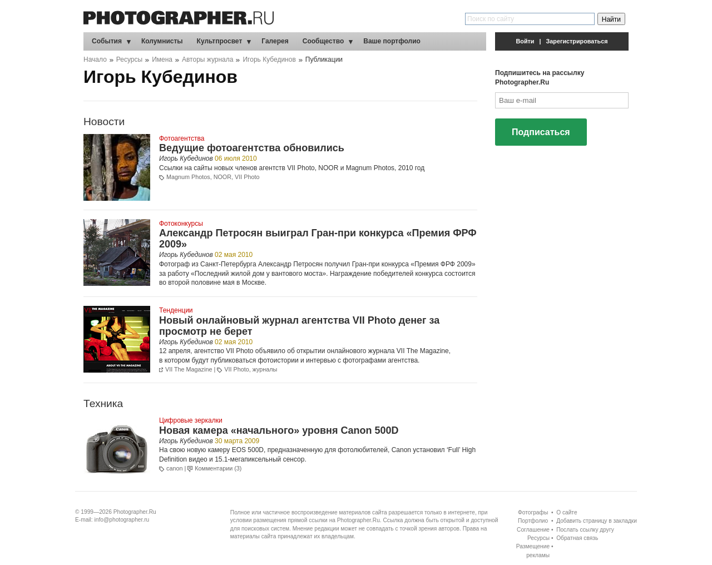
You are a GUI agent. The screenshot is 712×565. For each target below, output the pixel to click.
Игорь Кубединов (269, 59)
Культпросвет (220, 41)
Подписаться (541, 132)
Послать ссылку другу (585, 530)
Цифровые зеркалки (190, 420)
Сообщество (323, 41)
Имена (162, 59)
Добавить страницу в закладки (596, 521)
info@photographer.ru (122, 520)
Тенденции (176, 310)
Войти (525, 41)
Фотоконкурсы (181, 223)
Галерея (274, 41)
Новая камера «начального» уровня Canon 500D (278, 430)
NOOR (222, 177)
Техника (103, 403)
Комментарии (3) (218, 468)
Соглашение (533, 530)
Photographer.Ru (134, 512)
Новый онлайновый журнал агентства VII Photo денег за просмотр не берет (299, 326)
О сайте (566, 512)
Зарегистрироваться (577, 41)
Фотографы (533, 512)
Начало (95, 59)
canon (174, 468)
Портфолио (533, 521)
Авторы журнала (207, 59)
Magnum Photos (188, 177)
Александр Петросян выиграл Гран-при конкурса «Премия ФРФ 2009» (318, 238)
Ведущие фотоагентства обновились (251, 147)
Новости (104, 121)
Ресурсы (129, 59)
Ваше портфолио (392, 41)
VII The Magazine (423, 351)
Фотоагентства (181, 138)
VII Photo (247, 177)
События (107, 41)
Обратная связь (577, 538)
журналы (265, 369)
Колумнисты (162, 41)
